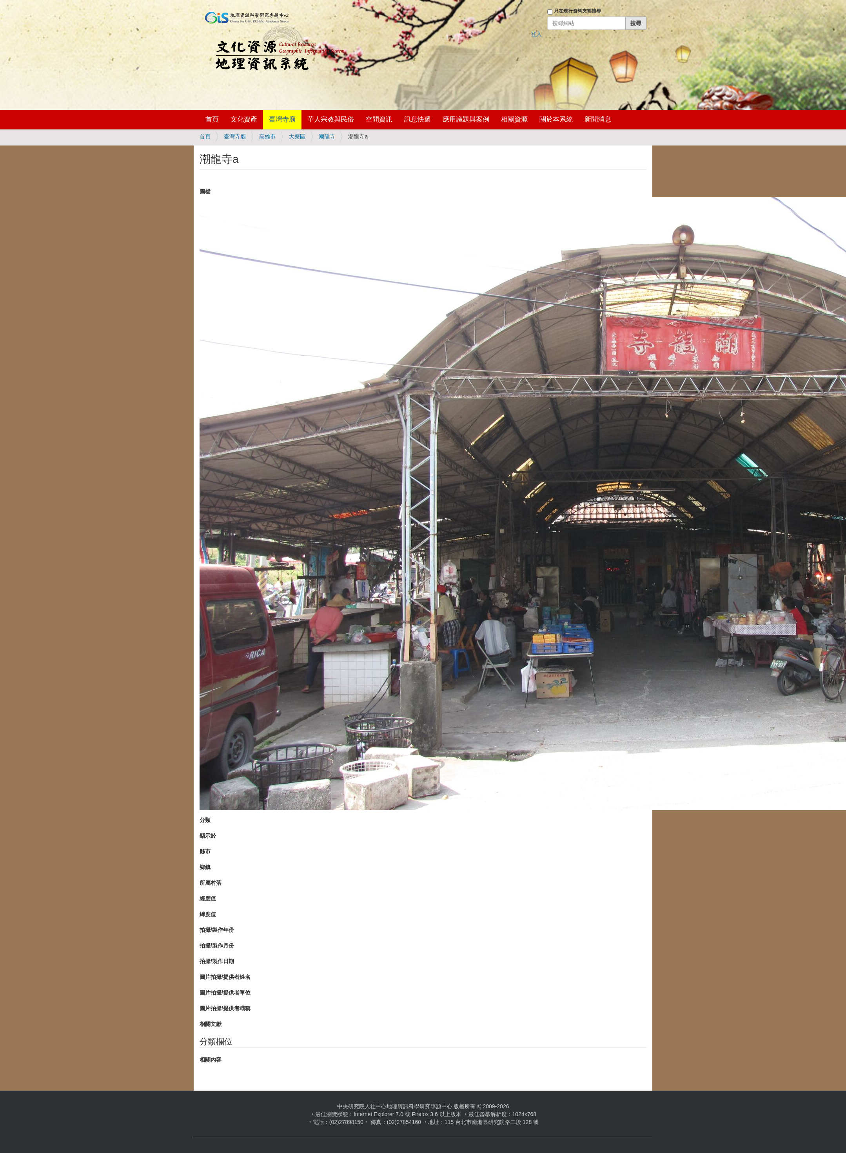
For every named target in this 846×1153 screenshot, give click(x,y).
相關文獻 (210, 1024)
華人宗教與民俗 (330, 119)
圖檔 (205, 191)
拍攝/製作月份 (217, 945)
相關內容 (210, 1060)
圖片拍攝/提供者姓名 (225, 977)
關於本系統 (556, 119)
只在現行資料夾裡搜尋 (577, 11)
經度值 (208, 898)
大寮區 (297, 136)
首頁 (212, 119)
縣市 (205, 851)
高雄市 (267, 136)
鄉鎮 (205, 867)
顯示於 (208, 836)
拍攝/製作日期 (217, 961)
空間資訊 (379, 119)
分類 (205, 820)
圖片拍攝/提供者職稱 (225, 1008)
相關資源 (514, 119)
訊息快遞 (417, 119)
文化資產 (244, 119)
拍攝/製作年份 (217, 930)
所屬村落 (210, 883)
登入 (536, 34)
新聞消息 (598, 119)
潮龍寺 (327, 136)
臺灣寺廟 (282, 119)
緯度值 (208, 914)
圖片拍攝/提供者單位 (225, 992)
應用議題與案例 (466, 119)
